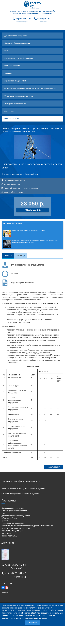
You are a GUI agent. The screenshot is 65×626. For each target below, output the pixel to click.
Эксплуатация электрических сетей (18, 96)
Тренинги (8, 73)
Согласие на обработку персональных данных (20, 494)
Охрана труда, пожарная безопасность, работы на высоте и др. (30, 88)
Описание (8, 256)
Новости (5, 593)
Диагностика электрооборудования (18, 58)
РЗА (6, 51)
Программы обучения (20, 129)
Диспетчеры (9, 111)
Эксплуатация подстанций (15, 103)
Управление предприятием (15, 81)
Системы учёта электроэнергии (17, 43)
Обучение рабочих (12, 66)
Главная (5, 129)
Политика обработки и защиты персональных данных (23, 489)
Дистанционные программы (15, 35)
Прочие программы (12, 119)
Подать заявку (53, 467)
